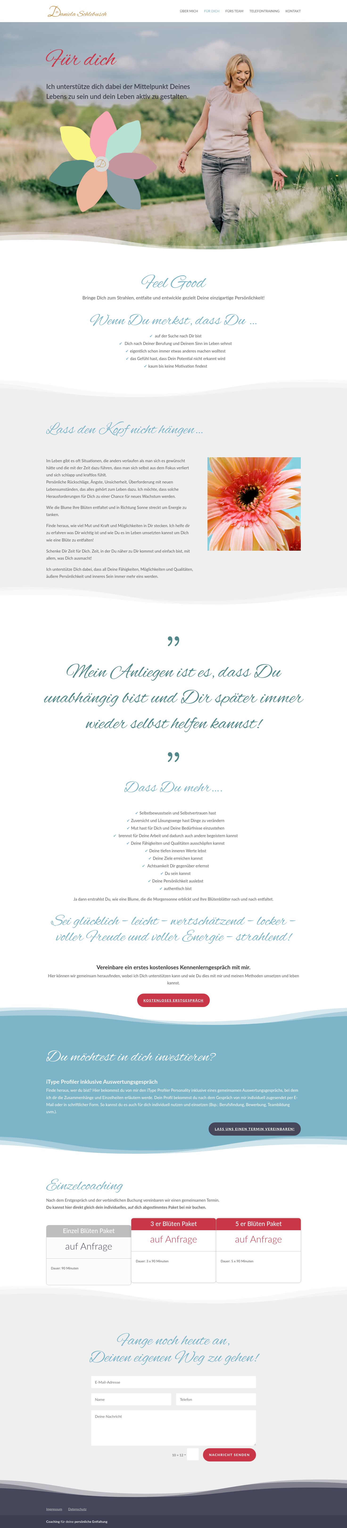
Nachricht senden (229, 1463)
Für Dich (211, 11)
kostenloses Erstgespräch (173, 1000)
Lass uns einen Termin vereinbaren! (255, 1129)
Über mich (189, 11)
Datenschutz (77, 1509)
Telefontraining (264, 11)
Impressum (54, 1509)
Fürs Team (234, 11)
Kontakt (293, 11)
